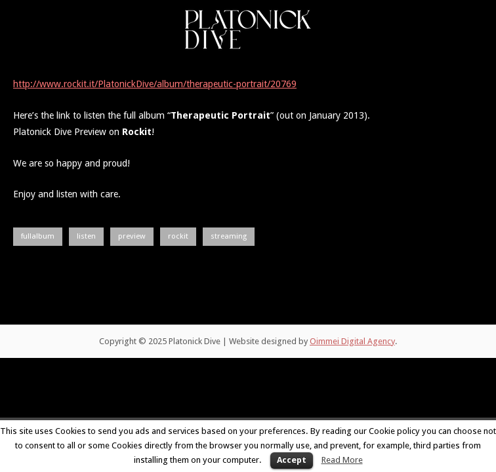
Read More (342, 460)
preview (132, 236)
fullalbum (37, 236)
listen (86, 236)
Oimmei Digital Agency (352, 341)
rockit (178, 236)
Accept (291, 460)
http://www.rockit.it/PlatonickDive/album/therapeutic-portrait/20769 (155, 84)
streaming (229, 236)
